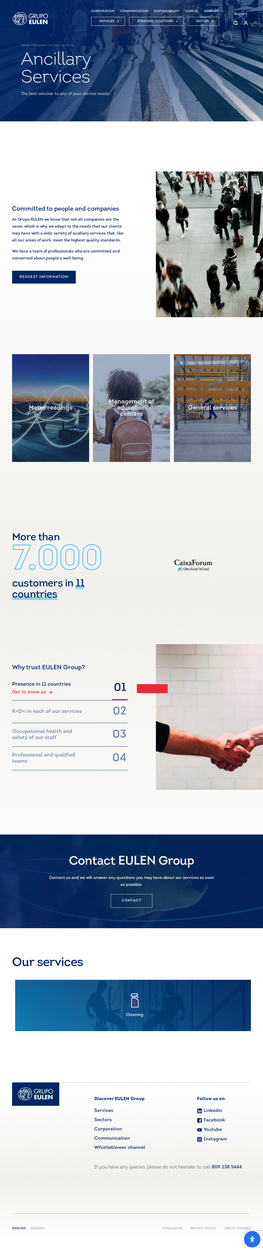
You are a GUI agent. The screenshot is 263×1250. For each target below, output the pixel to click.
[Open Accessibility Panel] (252, 1239)
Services (39, 45)
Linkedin (209, 1110)
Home (25, 45)
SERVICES (109, 21)
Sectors (103, 1120)
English (240, 14)
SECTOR (204, 21)
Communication (112, 1138)
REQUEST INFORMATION (44, 277)
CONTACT (211, 11)
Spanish (37, 1228)
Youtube (209, 1129)
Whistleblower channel (119, 1147)
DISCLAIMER (172, 1228)
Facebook (211, 1120)
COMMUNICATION (134, 11)
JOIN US (191, 11)
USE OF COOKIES (237, 1228)
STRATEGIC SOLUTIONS (157, 21)
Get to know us (32, 692)
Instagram (212, 1139)
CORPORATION (102, 11)
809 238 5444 (227, 1167)
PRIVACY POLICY (203, 1228)
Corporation (108, 1129)
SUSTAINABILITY (166, 11)
